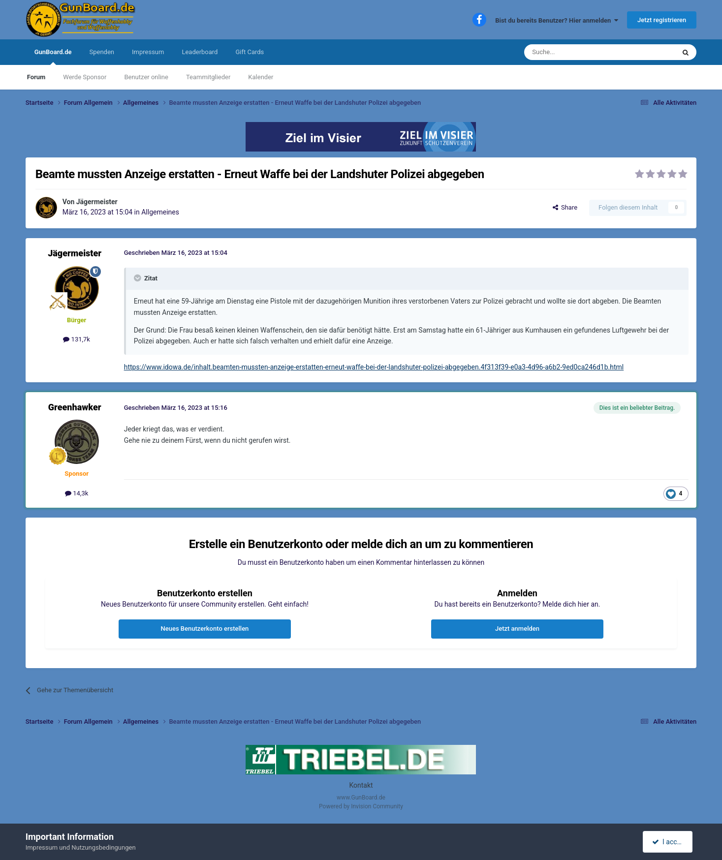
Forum (36, 77)
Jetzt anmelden (517, 628)
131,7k (76, 339)
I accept (669, 842)
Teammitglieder (208, 77)
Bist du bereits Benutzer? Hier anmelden (556, 20)
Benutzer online (146, 77)
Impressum (148, 52)
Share (565, 207)
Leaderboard (200, 52)
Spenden (102, 52)
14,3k (76, 493)
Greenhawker (74, 407)
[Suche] (576, 52)
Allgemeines (160, 212)
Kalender (260, 77)
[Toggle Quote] (138, 278)
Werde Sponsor (84, 77)
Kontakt (361, 785)
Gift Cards (249, 52)
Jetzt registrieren (661, 20)
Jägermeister (97, 202)
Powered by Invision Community (361, 806)
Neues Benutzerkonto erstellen (205, 628)
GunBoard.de (53, 56)
